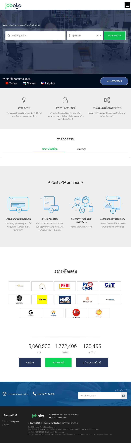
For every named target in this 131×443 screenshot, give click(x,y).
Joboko (13, 5)
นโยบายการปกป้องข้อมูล (52, 423)
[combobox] (85, 35)
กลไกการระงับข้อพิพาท (70, 423)
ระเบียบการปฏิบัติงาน (35, 423)
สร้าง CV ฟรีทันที (114, 81)
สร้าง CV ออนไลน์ (92, 362)
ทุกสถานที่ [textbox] (85, 35)
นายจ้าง (30, 362)
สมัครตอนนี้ (58, 362)
